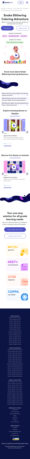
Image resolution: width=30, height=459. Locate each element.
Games (10, 8)
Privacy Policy (14, 443)
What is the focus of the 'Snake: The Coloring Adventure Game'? (15, 94)
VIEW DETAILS (7, 145)
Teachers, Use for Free (15, 236)
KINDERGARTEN (14, 36)
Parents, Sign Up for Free (15, 229)
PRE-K (4, 36)
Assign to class (22, 28)
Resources (4, 8)
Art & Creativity (17, 8)
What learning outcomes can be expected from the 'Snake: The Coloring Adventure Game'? (15, 98)
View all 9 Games (15, 116)
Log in (20, 2)
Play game (7, 28)
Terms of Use (6, 443)
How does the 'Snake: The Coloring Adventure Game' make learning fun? (15, 103)
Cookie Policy (24, 443)
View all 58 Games (15, 157)
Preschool (25, 8)
